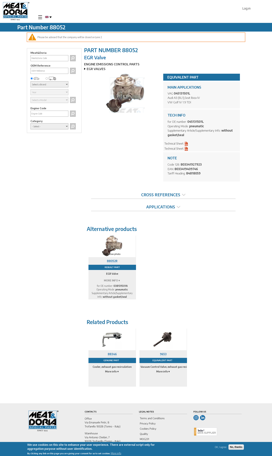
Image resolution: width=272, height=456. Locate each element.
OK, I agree (221, 447)
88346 (112, 354)
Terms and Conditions (152, 418)
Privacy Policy (148, 423)
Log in (246, 8)
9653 (163, 354)
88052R (112, 261)
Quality (144, 433)
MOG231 (144, 439)
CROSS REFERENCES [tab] (163, 194)
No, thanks (236, 447)
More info (116, 453)
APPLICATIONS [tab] (163, 206)
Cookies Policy (148, 428)
